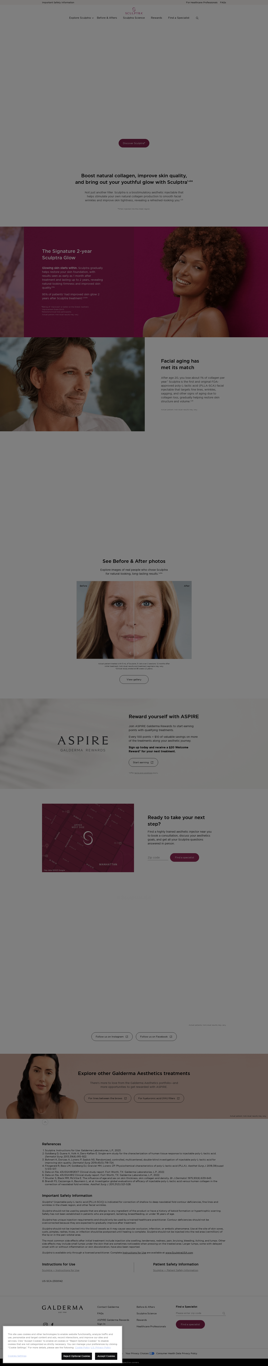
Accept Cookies (106, 1356)
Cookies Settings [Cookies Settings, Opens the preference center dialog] (17, 1356)
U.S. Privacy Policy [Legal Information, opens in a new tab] (101, 1347)
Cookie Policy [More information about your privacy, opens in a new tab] (82, 1347)
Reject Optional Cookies (76, 1356)
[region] (62, 1344)
